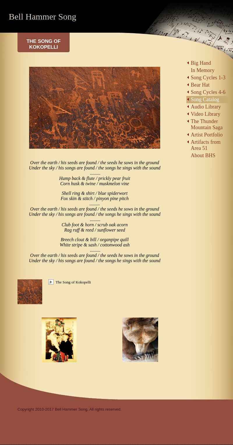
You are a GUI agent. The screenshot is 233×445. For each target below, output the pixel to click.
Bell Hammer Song (42, 16)
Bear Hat (200, 85)
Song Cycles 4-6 (208, 92)
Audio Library (206, 107)
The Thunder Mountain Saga (207, 124)
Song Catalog (205, 99)
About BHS (203, 155)
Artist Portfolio (207, 135)
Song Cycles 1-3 (208, 77)
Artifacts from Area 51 (205, 145)
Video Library (205, 114)
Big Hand (201, 63)
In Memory (202, 70)
